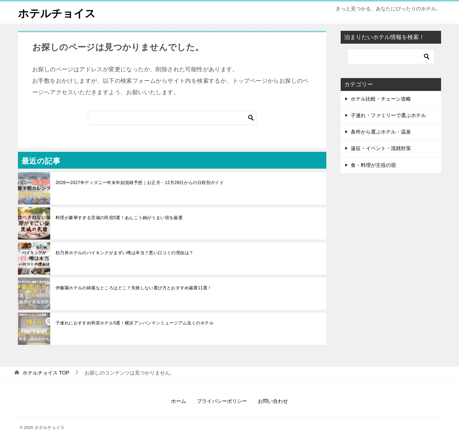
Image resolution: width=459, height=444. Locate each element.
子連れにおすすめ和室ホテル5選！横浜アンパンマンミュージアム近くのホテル (135, 322)
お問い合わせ (273, 401)
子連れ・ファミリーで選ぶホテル (388, 115)
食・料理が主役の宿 (373, 165)
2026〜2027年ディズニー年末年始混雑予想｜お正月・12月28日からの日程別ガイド (140, 182)
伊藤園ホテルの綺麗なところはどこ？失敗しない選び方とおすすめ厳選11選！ (134, 287)
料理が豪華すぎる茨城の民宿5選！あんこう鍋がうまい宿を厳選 (119, 217)
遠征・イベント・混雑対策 (381, 148)
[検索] (172, 117)
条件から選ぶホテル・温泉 (381, 131)
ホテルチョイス (57, 12)
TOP (46, 372)
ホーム (178, 401)
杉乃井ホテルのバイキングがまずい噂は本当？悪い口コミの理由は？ (124, 252)
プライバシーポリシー (222, 401)
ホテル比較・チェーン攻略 (381, 98)
